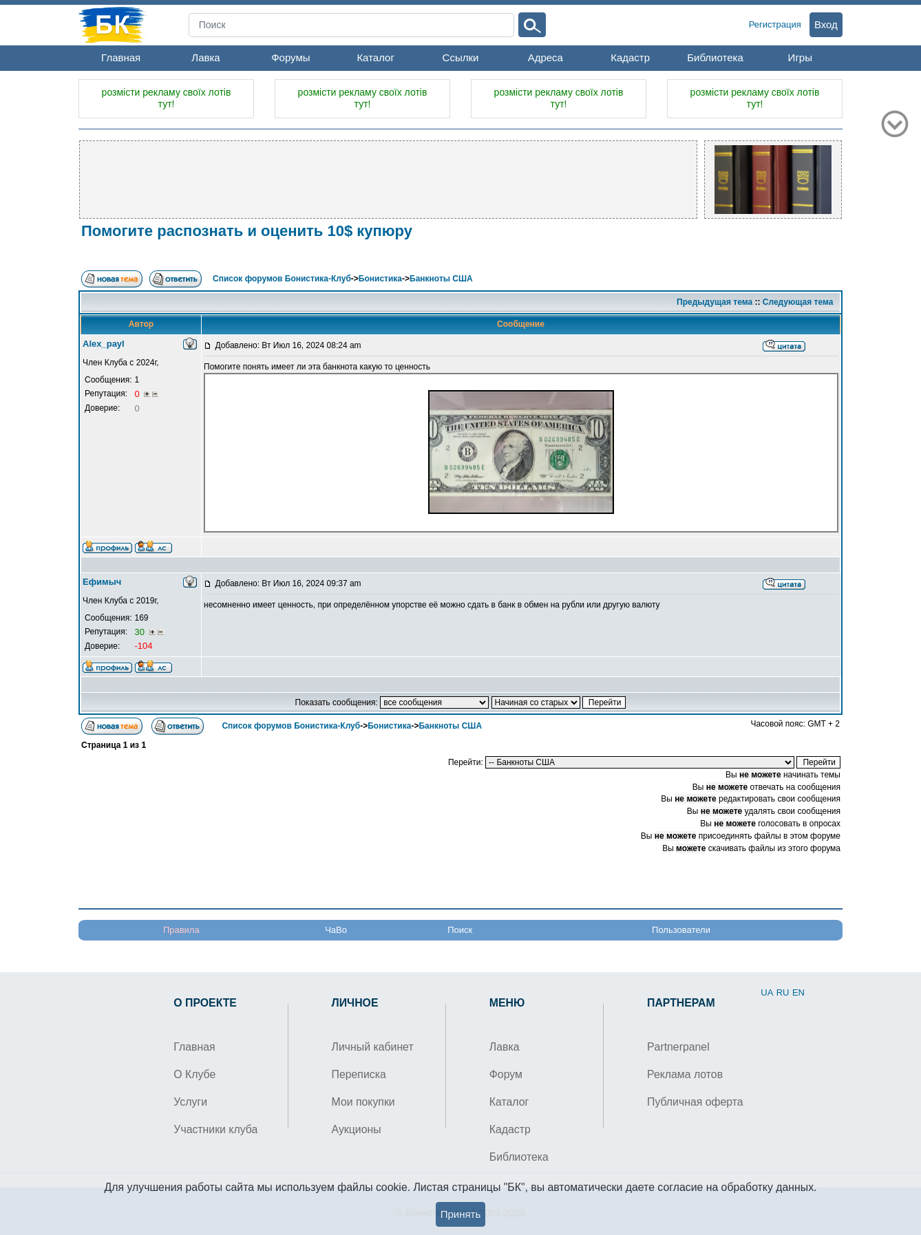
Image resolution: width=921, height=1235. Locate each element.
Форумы (290, 57)
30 (140, 632)
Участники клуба (215, 1129)
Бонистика (380, 278)
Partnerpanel (678, 1047)
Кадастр (630, 57)
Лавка (205, 57)
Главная (120, 57)
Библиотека (715, 57)
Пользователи (681, 930)
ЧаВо (336, 930)
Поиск (459, 930)
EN (798, 992)
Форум (505, 1074)
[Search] (352, 25)
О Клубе (194, 1074)
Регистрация (775, 24)
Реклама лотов (685, 1074)
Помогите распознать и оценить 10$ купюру (246, 230)
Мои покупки (363, 1102)
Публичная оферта (695, 1102)
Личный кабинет (373, 1047)
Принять (461, 1214)
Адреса (545, 57)
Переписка (359, 1074)
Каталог (375, 57)
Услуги (190, 1102)
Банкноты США (441, 278)
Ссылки (461, 57)
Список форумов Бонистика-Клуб (282, 278)
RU (783, 992)
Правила (181, 930)
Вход (826, 24)
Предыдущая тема (714, 302)
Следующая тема (798, 302)
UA (767, 992)
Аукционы (356, 1129)
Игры (800, 57)
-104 (143, 646)
